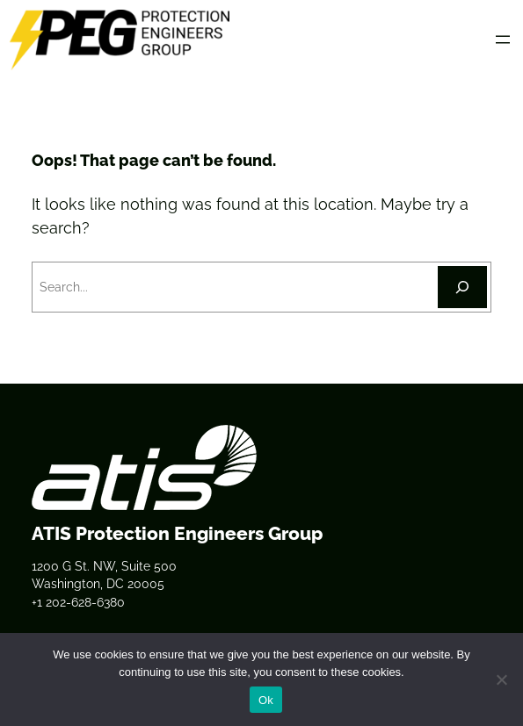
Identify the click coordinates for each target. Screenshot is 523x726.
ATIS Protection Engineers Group (177, 533)
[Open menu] (502, 39)
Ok (265, 700)
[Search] (462, 287)
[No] (501, 679)
